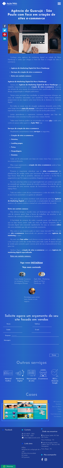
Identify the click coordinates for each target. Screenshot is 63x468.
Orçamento (26, 457)
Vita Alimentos (57, 416)
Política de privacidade (29, 453)
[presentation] (16, 350)
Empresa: (8, 335)
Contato (25, 455)
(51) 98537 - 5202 (28, 434)
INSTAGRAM (37, 263)
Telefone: (37, 324)
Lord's (59, 411)
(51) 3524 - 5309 (27, 435)
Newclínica (58, 404)
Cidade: (8, 329)
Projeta (59, 409)
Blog (23, 447)
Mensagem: (7, 340)
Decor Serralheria (56, 406)
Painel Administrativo (56, 414)
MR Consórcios (57, 401)
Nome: (9, 324)
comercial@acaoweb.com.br (31, 437)
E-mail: (37, 329)
